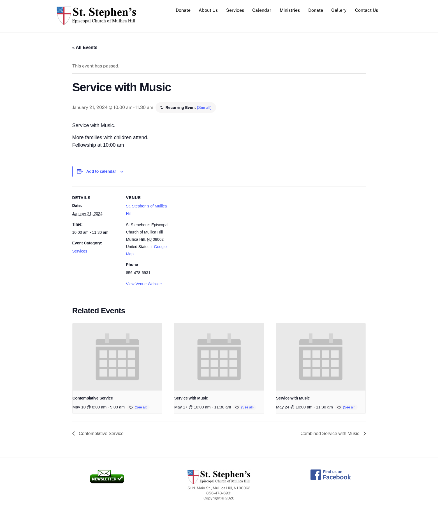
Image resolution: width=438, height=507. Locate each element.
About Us (208, 10)
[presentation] (117, 357)
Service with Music (191, 398)
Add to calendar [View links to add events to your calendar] (101, 171)
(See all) (204, 107)
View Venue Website (144, 284)
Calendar (261, 10)
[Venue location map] (209, 224)
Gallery (339, 10)
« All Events (85, 47)
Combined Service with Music (330, 433)
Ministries (290, 10)
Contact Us (366, 10)
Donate (183, 10)
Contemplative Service (93, 398)
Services (235, 10)
